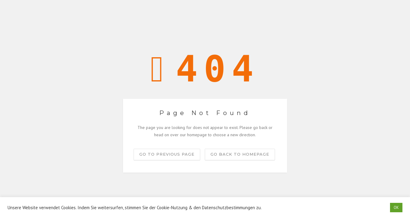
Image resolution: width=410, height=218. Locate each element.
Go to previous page (166, 154)
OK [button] (396, 207)
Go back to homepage (239, 154)
